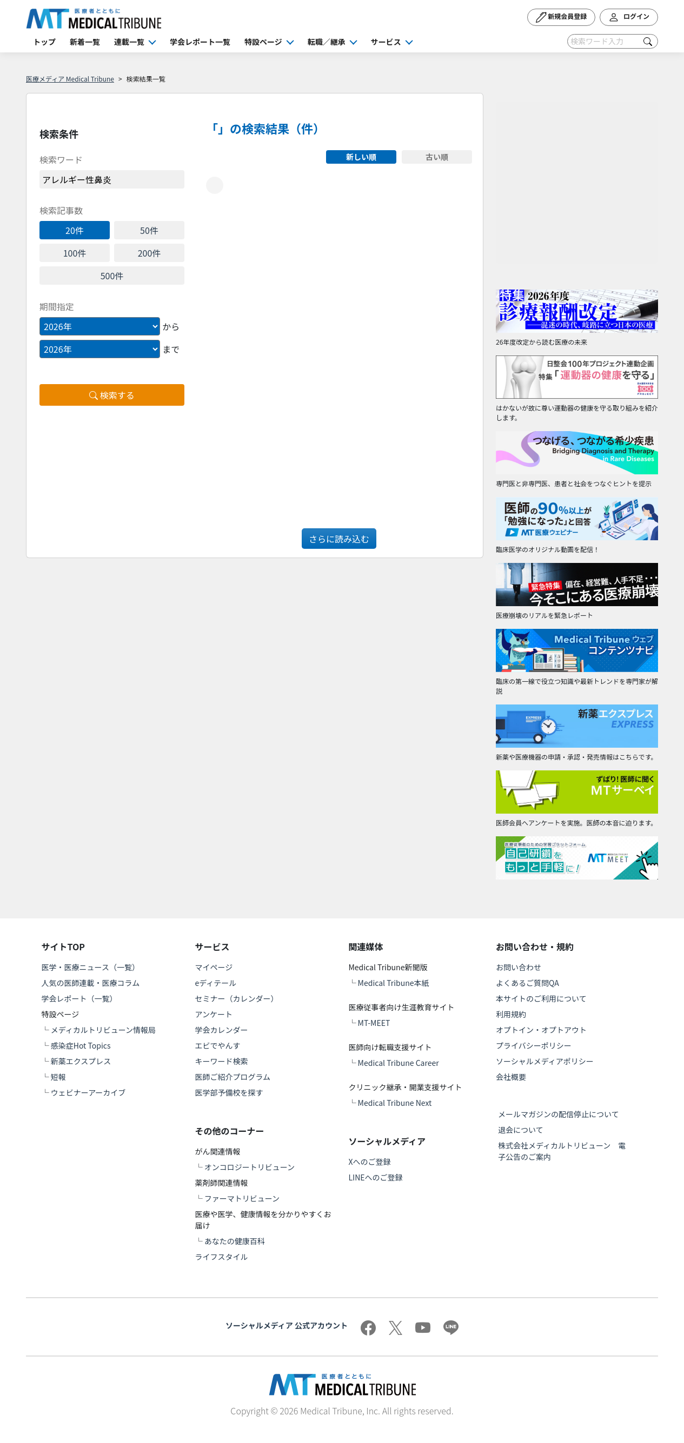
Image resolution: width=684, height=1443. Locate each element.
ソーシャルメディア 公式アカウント (286, 1325)
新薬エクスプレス (81, 1061)
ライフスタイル (221, 1256)
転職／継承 (327, 41)
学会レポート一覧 (200, 41)
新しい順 (361, 156)
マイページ (214, 967)
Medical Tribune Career (398, 1062)
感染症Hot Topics (81, 1045)
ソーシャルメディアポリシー (545, 1061)
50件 (149, 230)
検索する (112, 394)
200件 (149, 252)
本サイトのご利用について (541, 998)
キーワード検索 (221, 1061)
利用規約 (511, 1014)
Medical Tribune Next (395, 1102)
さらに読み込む (339, 538)
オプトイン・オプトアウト (541, 1029)
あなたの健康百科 (234, 1241)
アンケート (214, 1014)
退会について (520, 1129)
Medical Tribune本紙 (393, 982)
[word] (111, 179)
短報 (58, 1076)
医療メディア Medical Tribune (70, 78)
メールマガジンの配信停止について (558, 1114)
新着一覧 (85, 41)
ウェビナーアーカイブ (88, 1092)
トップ (44, 41)
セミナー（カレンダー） (236, 998)
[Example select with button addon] (99, 326)
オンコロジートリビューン (249, 1167)
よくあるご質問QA (527, 982)
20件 (74, 230)
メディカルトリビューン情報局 (103, 1029)
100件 (75, 252)
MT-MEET (374, 1022)
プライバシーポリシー (534, 1045)
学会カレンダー (221, 1029)
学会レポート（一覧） (79, 998)
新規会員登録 (561, 17)
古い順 (437, 156)
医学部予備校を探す (229, 1092)
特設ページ (263, 41)
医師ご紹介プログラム (233, 1076)
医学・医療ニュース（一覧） (91, 967)
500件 (112, 275)
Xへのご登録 (369, 1161)
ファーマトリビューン (242, 1198)
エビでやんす (218, 1045)
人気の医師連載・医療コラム (91, 982)
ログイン (628, 17)
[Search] (612, 41)
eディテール (216, 982)
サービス (386, 41)
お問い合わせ (518, 967)
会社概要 (511, 1076)
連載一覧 (129, 41)
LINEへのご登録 (375, 1177)
